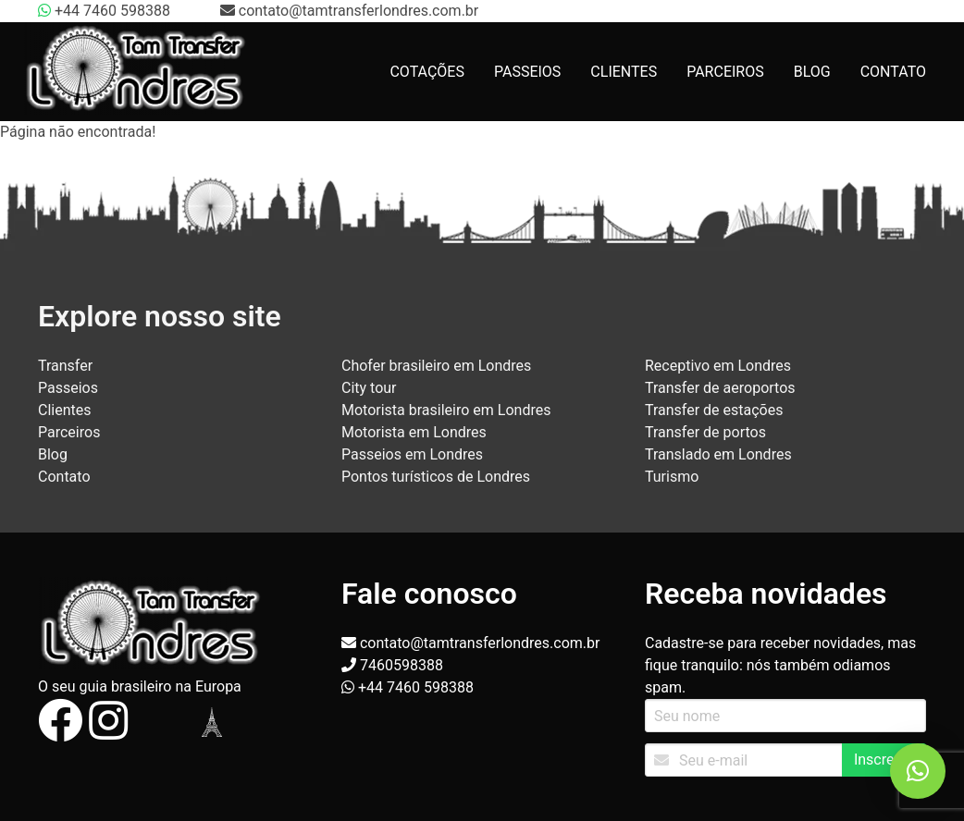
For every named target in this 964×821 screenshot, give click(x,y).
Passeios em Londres (412, 454)
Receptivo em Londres (718, 365)
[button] (917, 771)
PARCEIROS (725, 71)
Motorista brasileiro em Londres (445, 410)
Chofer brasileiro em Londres (436, 365)
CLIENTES (623, 71)
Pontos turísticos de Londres (435, 476)
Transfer (65, 365)
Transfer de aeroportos (720, 388)
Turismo (671, 476)
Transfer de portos (705, 432)
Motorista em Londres (414, 432)
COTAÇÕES (426, 71)
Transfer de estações (714, 410)
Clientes (65, 410)
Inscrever (884, 759)
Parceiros (69, 432)
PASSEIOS (527, 71)
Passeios (68, 388)
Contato (64, 476)
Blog (53, 454)
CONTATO (893, 71)
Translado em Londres (718, 454)
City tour (369, 388)
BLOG (812, 71)
